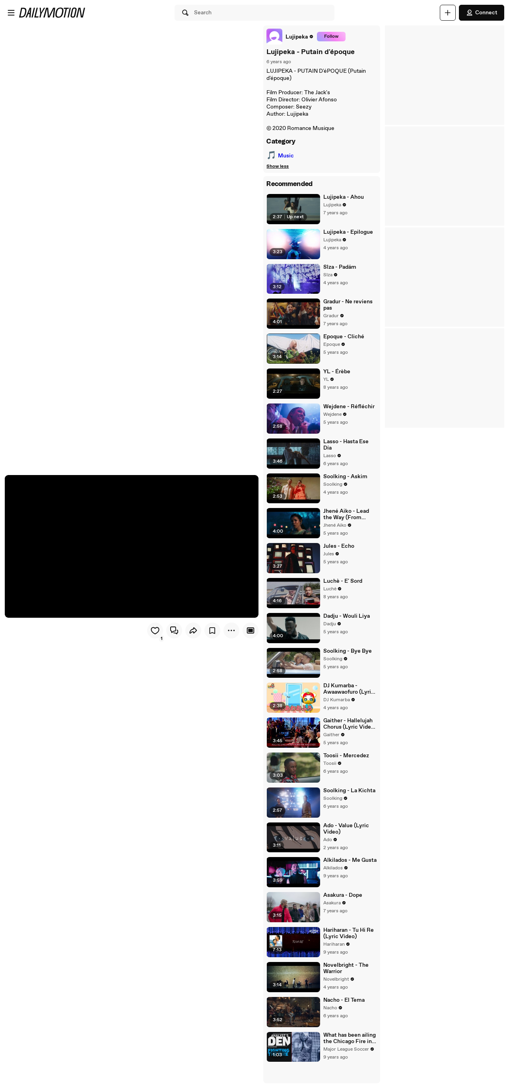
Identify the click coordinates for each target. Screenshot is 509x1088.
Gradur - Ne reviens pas (346, 307)
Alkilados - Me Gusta (348, 874)
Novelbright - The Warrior (344, 984)
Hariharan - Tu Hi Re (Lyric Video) (347, 948)
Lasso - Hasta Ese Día (349, 446)
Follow (329, 36)
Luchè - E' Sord (341, 589)
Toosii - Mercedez (345, 767)
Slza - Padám (338, 268)
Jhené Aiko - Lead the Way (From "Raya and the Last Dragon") (349, 521)
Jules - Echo (337, 553)
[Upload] (448, 13)
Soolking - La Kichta (348, 803)
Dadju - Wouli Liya (345, 625)
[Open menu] (11, 13)
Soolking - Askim (344, 482)
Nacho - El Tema (342, 1016)
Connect (481, 13)
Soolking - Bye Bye (346, 660)
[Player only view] (248, 630)
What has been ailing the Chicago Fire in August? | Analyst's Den (348, 1055)
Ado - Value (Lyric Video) (345, 841)
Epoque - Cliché (342, 340)
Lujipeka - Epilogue (347, 233)
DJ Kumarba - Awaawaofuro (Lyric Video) (347, 699)
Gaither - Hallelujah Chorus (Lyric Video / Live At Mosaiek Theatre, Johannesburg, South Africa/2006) (349, 734)
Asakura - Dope (341, 910)
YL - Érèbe (335, 375)
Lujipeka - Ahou (342, 197)
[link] (287, 37)
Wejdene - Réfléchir (347, 411)
